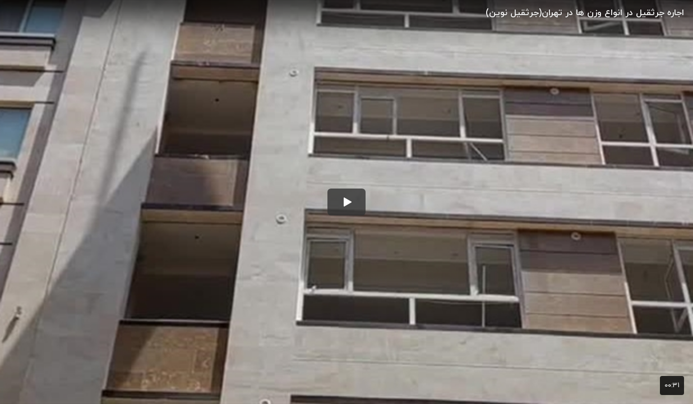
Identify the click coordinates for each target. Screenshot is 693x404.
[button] (346, 202)
